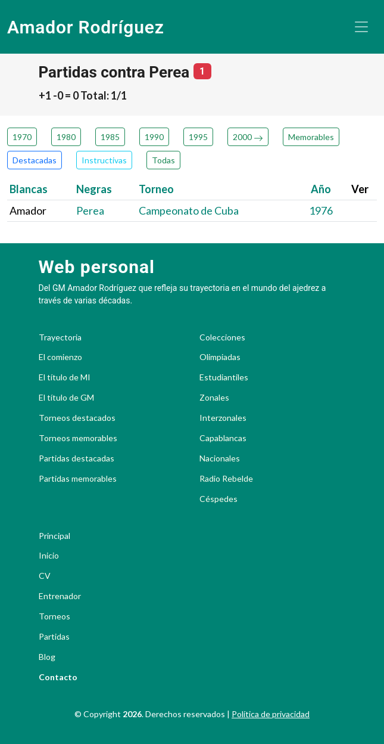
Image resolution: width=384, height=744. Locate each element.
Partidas (54, 637)
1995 (198, 137)
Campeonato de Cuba (189, 210)
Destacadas (35, 160)
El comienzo (60, 357)
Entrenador (60, 596)
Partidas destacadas (76, 458)
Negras (94, 189)
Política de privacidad (271, 714)
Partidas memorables (78, 479)
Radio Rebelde (226, 479)
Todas (163, 160)
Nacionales (219, 458)
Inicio (49, 555)
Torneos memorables (78, 438)
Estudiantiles (223, 377)
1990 (154, 137)
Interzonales (222, 418)
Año (321, 189)
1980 (66, 137)
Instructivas (104, 160)
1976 (321, 210)
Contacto (58, 677)
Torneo (156, 189)
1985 (110, 137)
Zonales (214, 397)
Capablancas (222, 438)
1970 (22, 137)
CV (45, 576)
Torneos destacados (77, 418)
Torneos (54, 616)
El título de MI (64, 377)
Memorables (311, 137)
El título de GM (66, 397)
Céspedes (218, 499)
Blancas (29, 189)
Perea (90, 210)
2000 (248, 137)
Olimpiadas (220, 357)
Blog (47, 657)
